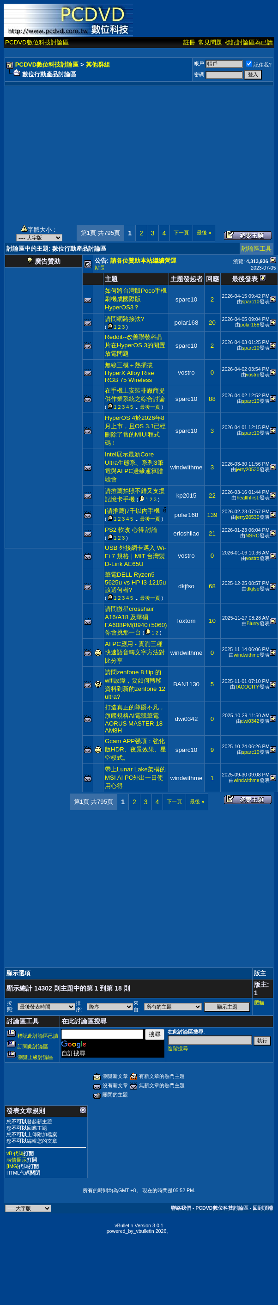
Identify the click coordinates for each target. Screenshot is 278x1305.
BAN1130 (186, 684)
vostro (186, 372)
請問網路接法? (124, 318)
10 (212, 620)
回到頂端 (263, 1208)
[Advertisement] (139, 150)
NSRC (252, 535)
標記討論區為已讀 (249, 42)
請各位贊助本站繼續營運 (143, 260)
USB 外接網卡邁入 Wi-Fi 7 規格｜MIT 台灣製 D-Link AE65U (135, 555)
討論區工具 (257, 248)
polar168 (187, 322)
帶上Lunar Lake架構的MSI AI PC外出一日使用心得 (135, 777)
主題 (111, 279)
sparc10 (186, 299)
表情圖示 (16, 1160)
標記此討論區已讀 (38, 1036)
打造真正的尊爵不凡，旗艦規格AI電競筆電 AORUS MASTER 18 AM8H (135, 719)
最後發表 (245, 279)
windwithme (186, 467)
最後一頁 (150, 407)
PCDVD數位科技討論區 (37, 42)
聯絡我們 (181, 1208)
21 (212, 533)
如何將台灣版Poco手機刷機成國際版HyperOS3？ (136, 299)
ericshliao (186, 533)
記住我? (259, 65)
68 (212, 586)
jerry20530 (247, 469)
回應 (212, 279)
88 (212, 398)
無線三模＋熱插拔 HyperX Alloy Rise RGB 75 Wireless (129, 372)
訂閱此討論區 (33, 1046)
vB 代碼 (15, 1153)
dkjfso (186, 586)
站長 (100, 268)
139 (212, 514)
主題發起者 (186, 279)
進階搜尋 (178, 1048)
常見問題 (210, 42)
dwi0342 (186, 718)
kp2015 (186, 495)
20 (212, 322)
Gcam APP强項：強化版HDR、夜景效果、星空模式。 (135, 749)
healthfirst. (247, 497)
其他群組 (98, 64)
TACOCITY (247, 686)
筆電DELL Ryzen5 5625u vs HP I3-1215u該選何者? (135, 582)
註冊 (189, 42)
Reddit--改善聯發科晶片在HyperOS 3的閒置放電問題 (135, 345)
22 (212, 495)
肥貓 (259, 1002)
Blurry (253, 623)
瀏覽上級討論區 (35, 1057)
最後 (204, 232)
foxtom (186, 620)
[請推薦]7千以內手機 (132, 510)
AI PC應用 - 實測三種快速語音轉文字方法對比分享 (135, 652)
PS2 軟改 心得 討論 (131, 529)
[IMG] (12, 1166)
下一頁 (181, 232)
